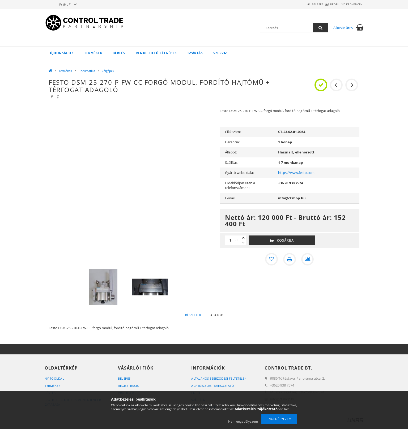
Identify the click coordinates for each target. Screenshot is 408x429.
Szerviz (220, 53)
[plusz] (243, 237)
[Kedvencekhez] (271, 259)
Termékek (93, 53)
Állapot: (231, 152)
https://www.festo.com (296, 172)
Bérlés (119, 53)
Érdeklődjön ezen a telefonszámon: (240, 185)
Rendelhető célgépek (156, 53)
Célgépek (108, 71)
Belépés (302, 4)
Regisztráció (128, 386)
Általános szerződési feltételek (218, 378)
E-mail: (230, 198)
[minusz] (243, 242)
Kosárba (285, 240)
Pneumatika (87, 71)
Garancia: (232, 142)
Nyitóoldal (54, 378)
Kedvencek (351, 4)
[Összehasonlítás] (307, 259)
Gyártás (195, 53)
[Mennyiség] (230, 240)
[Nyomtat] (289, 259)
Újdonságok (62, 53)
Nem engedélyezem (243, 421)
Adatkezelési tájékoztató (212, 386)
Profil (325, 4)
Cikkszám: (233, 131)
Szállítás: (231, 162)
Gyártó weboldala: (239, 172)
